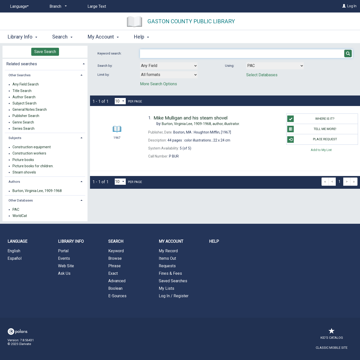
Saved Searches (173, 280)
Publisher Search (25, 116)
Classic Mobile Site (332, 348)
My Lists (166, 288)
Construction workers (29, 154)
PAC (15, 210)
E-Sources (117, 296)
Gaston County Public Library (191, 21)
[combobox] (169, 65)
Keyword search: (110, 53)
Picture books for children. (33, 166)
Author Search (24, 97)
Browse (115, 258)
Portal (63, 250)
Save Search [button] (45, 51)
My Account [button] (103, 37)
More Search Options (158, 84)
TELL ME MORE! (311, 129)
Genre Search (23, 122)
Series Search (23, 128)
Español (15, 258)
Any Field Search (25, 84)
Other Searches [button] (19, 75)
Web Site (66, 266)
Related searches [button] (21, 64)
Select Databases (262, 74)
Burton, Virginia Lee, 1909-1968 (37, 191)
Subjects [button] (14, 138)
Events (64, 258)
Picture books (23, 160)
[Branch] (57, 7)
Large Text (97, 6)
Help (214, 241)
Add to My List (321, 150)
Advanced (117, 280)
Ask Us (64, 273)
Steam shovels (24, 172)
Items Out (167, 258)
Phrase (114, 266)
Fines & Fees (170, 273)
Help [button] (141, 37)
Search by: (105, 66)
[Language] (19, 7)
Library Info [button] (22, 37)
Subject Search (24, 103)
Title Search (22, 91)
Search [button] (62, 37)
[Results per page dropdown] (120, 101)
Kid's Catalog (331, 335)
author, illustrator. (201, 124)
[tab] (45, 63)
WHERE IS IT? (310, 119)
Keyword (116, 250)
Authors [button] (14, 182)
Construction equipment (31, 147)
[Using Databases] (275, 65)
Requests (167, 266)
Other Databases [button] (20, 200)
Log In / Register (173, 296)
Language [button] (17, 241)
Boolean (115, 288)
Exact (113, 273)
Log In (351, 6)
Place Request (312, 139)
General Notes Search (29, 110)
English (14, 250)
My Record (168, 250)
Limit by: (104, 74)
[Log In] (344, 6)
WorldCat (19, 216)
